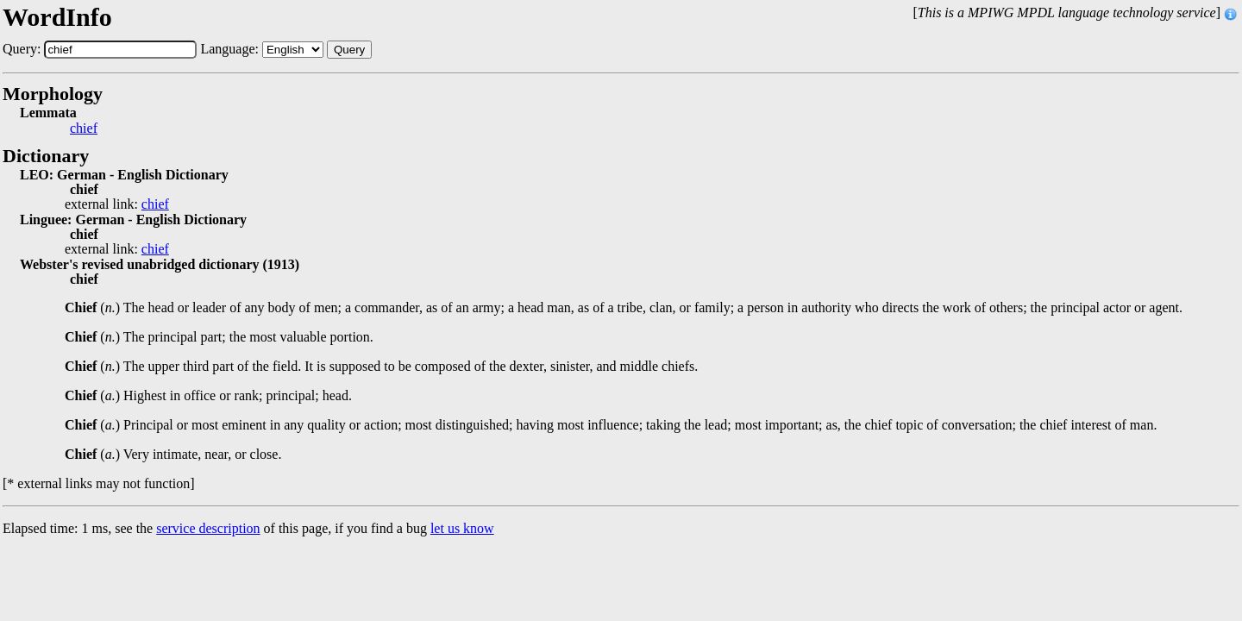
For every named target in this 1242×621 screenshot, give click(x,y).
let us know (462, 528)
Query (349, 49)
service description (208, 528)
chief (83, 128)
